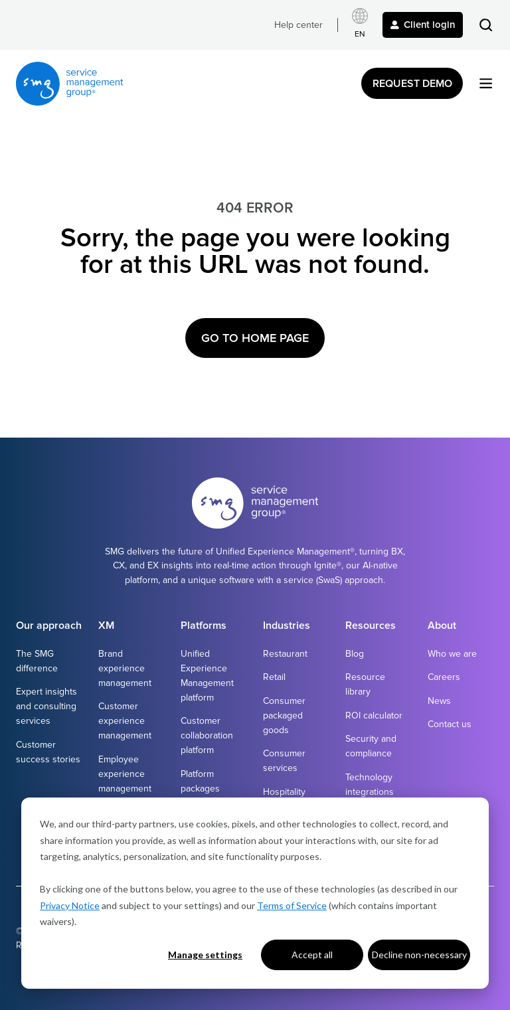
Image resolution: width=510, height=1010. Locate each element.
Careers (444, 677)
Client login (422, 25)
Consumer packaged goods (284, 715)
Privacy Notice (70, 905)
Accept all (312, 954)
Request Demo (412, 83)
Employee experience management (124, 774)
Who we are (452, 653)
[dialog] (255, 893)
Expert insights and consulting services (46, 706)
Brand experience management (124, 668)
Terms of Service (292, 905)
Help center (298, 25)
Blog (354, 653)
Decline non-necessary (419, 954)
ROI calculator (373, 715)
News (439, 701)
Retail (274, 677)
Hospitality (284, 792)
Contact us (449, 724)
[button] (485, 25)
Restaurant (285, 653)
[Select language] (360, 25)
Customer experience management (124, 721)
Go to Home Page (255, 338)
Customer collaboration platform (207, 735)
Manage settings (205, 954)
